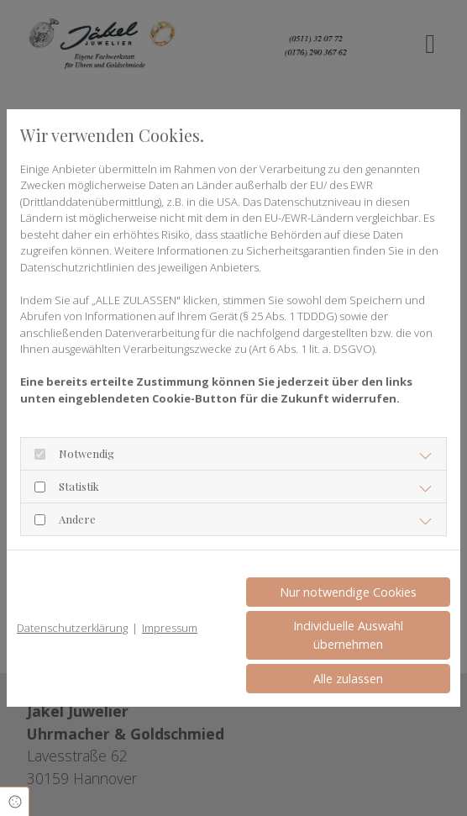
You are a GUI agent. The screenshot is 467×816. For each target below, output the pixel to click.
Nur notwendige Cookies (348, 592)
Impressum (169, 627)
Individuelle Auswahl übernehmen (348, 635)
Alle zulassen (348, 679)
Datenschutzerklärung (72, 627)
